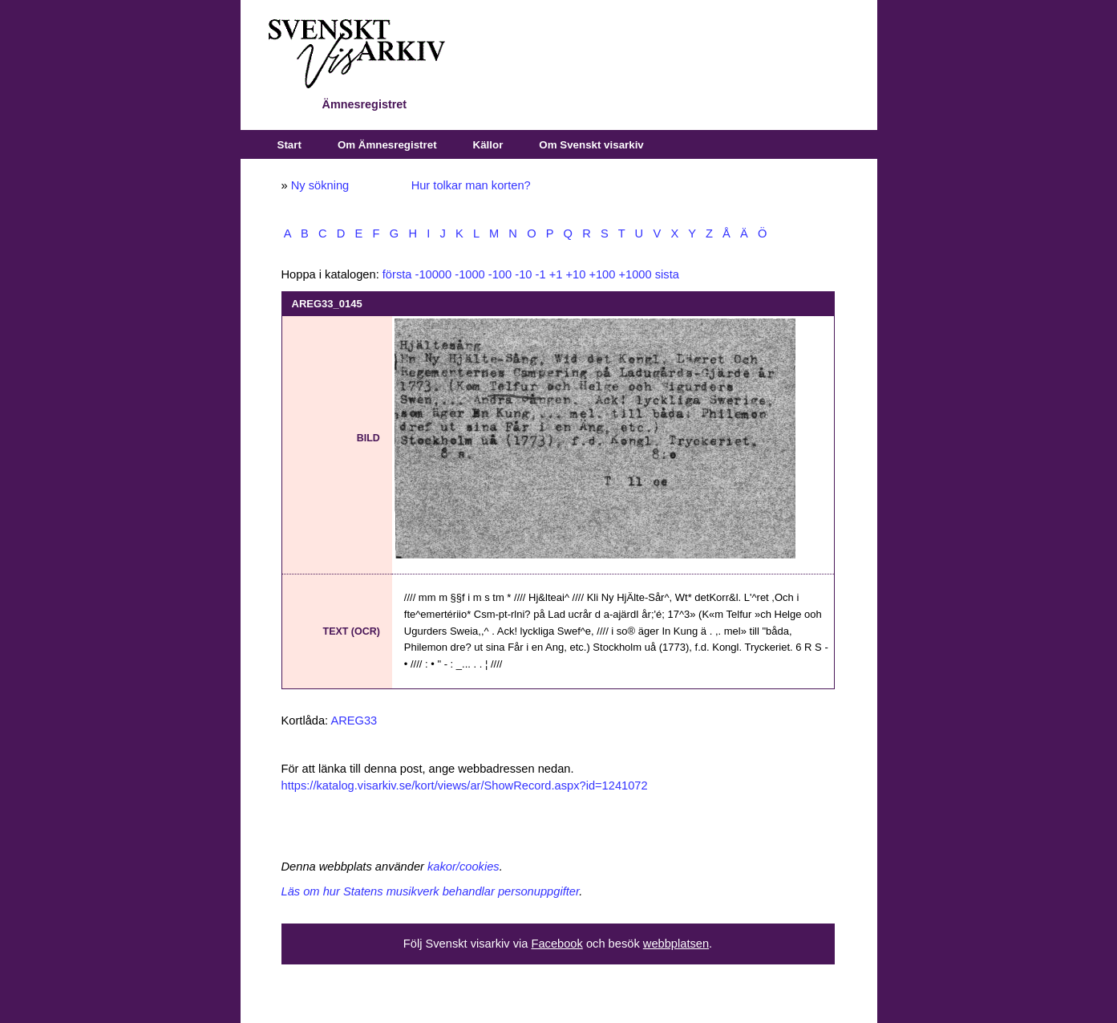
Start (289, 145)
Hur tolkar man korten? (471, 185)
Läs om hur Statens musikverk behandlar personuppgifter (430, 891)
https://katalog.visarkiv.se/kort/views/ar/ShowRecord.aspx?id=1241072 (464, 785)
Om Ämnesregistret (387, 145)
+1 (556, 274)
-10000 (433, 274)
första (397, 274)
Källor (488, 145)
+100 (602, 274)
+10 (575, 274)
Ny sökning (320, 185)
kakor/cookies (463, 866)
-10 (523, 274)
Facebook (556, 943)
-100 (500, 274)
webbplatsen (676, 943)
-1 (541, 274)
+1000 (634, 274)
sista (667, 274)
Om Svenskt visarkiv (591, 145)
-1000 (470, 274)
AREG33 (353, 720)
